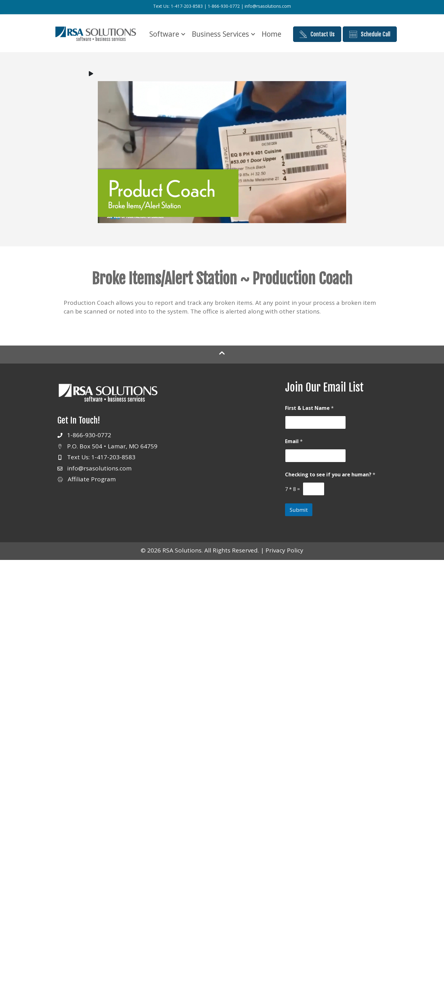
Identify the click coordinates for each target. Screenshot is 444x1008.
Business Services (220, 34)
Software (164, 34)
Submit (299, 509)
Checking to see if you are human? (330, 475)
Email (294, 441)
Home (271, 34)
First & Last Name (309, 408)
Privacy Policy (284, 550)
